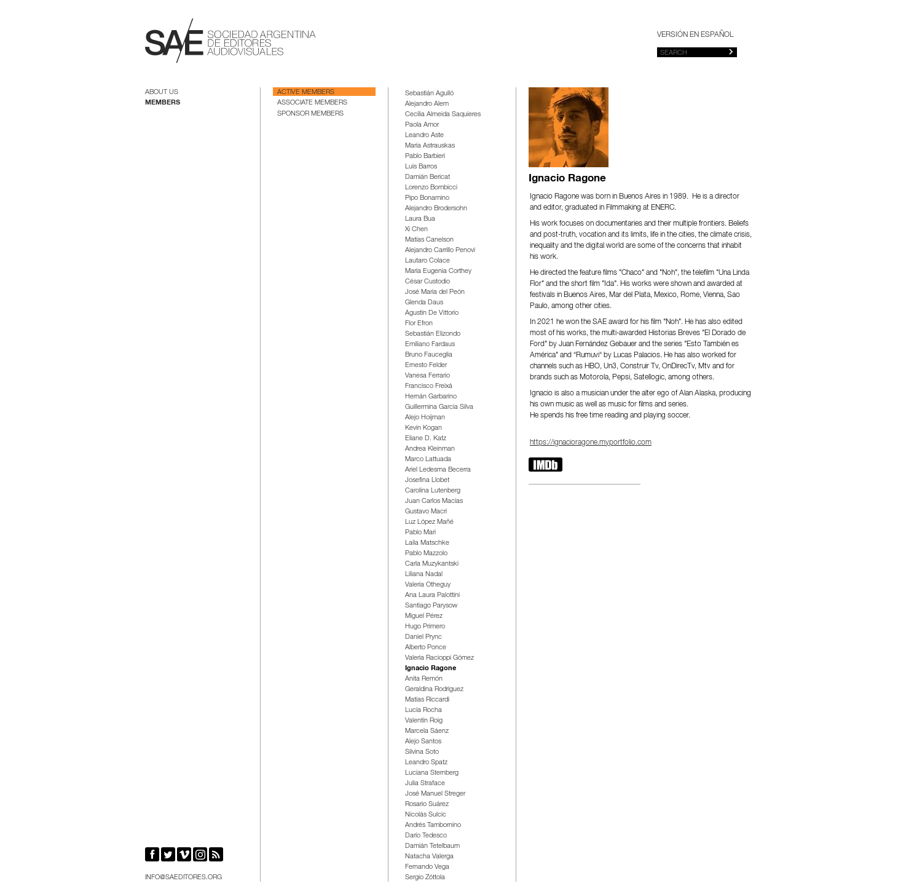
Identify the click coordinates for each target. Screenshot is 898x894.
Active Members (305, 92)
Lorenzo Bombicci (431, 187)
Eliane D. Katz (425, 438)
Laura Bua (420, 219)
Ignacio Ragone (430, 668)
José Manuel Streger (435, 794)
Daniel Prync (423, 637)
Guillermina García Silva (439, 407)
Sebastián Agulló (429, 93)
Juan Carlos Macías (434, 501)
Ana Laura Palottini (432, 595)
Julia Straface (425, 783)
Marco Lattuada (428, 459)
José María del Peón (435, 292)
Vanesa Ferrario (427, 376)
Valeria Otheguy (428, 585)
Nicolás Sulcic (425, 815)
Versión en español (695, 35)
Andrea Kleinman (430, 449)
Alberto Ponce (425, 647)
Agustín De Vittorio (432, 313)
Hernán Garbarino (431, 397)
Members (162, 103)
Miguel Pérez (424, 616)
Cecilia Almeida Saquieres (443, 114)
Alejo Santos (423, 741)
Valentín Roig (424, 721)
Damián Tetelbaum (432, 846)
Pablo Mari (420, 532)
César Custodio (427, 282)
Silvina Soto (422, 752)
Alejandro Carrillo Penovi (440, 250)
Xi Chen (416, 229)
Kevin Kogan (423, 428)
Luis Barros (421, 167)
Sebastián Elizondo (432, 334)
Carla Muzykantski (432, 564)
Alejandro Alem (427, 104)
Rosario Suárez (427, 804)
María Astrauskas (430, 146)
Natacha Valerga (429, 856)
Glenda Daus (424, 302)
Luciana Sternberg (432, 773)
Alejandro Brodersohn (436, 208)
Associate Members (312, 103)
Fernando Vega (427, 867)
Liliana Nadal (424, 574)
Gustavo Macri (426, 511)
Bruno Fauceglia (428, 355)
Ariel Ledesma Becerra (438, 470)
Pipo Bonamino (427, 198)
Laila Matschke (427, 543)
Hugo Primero (425, 626)
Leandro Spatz (426, 762)
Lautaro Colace (427, 261)
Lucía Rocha (423, 710)
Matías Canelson (429, 240)
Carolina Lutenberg (432, 491)
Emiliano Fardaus (430, 344)
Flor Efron (419, 323)
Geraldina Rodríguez (434, 689)
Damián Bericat (427, 177)
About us (161, 92)
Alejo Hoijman (425, 417)
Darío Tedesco (426, 836)
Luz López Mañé (429, 522)
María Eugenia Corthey (438, 271)
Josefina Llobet (427, 480)
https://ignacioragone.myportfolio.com (591, 442)
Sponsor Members (310, 114)
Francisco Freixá (428, 386)
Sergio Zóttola (425, 877)
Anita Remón (424, 679)
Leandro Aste (424, 135)
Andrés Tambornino (433, 825)
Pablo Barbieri (425, 156)
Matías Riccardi (427, 700)
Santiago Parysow (431, 606)
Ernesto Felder (426, 365)
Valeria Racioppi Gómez (439, 658)
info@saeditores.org (183, 877)
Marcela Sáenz (427, 731)
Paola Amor (422, 125)
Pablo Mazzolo (426, 553)
